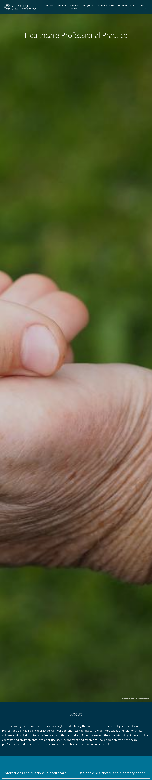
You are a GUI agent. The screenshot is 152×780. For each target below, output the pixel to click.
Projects (88, 10)
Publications (106, 10)
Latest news (74, 12)
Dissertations (127, 10)
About (50, 10)
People (62, 10)
